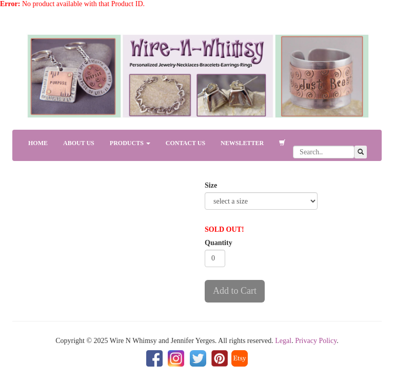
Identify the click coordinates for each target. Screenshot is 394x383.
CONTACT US (185, 143)
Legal (283, 341)
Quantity (218, 243)
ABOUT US (78, 143)
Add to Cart (235, 291)
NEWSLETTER (242, 143)
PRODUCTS (130, 143)
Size (211, 185)
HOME (38, 143)
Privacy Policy (316, 341)
